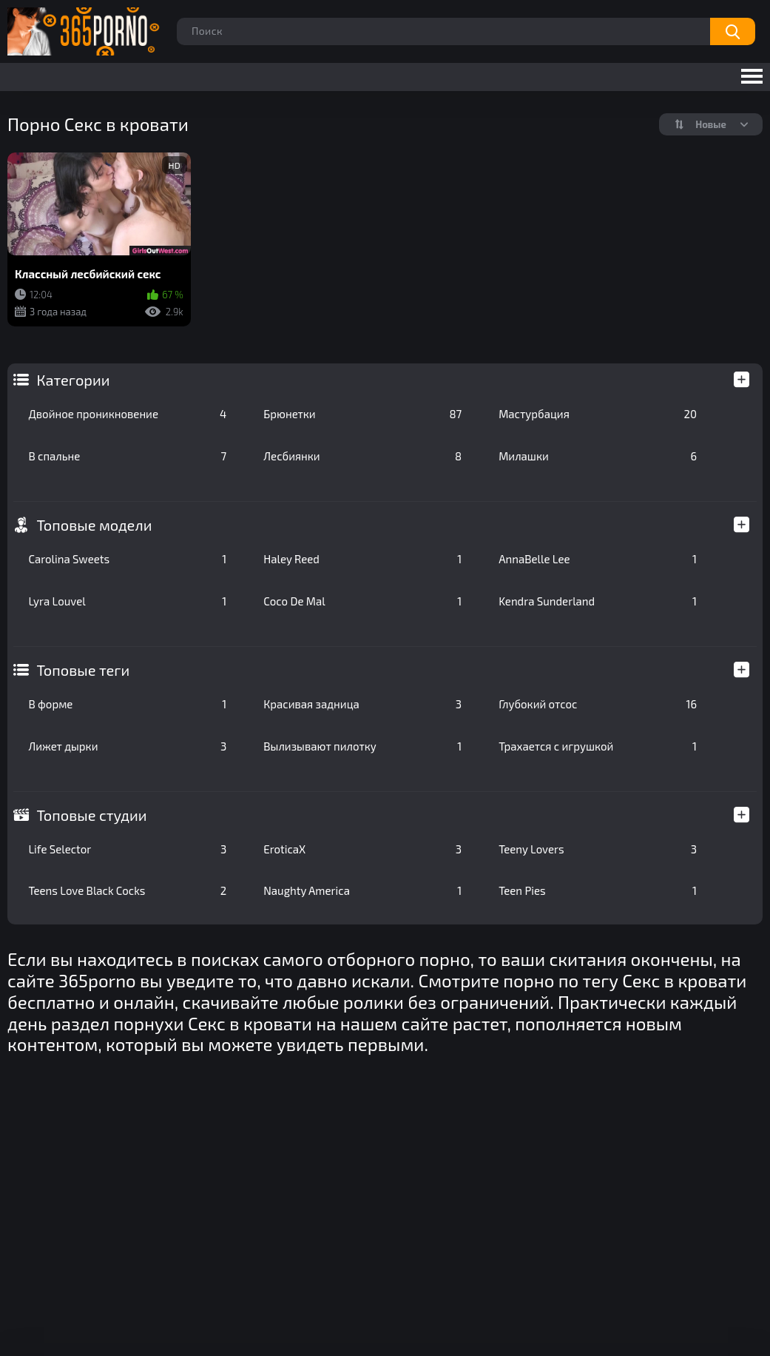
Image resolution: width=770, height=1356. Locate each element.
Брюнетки (362, 413)
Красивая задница (362, 704)
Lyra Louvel (127, 601)
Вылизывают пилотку (362, 746)
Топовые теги (82, 670)
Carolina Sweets (127, 558)
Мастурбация (598, 413)
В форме (127, 704)
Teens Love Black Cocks (127, 890)
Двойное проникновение (127, 413)
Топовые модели (94, 525)
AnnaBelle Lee (598, 558)
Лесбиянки (362, 456)
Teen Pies (598, 890)
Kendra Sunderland (598, 601)
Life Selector (127, 849)
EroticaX (362, 849)
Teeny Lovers (598, 849)
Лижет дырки (127, 746)
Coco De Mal (362, 601)
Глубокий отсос (598, 704)
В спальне (127, 456)
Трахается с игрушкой (598, 746)
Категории (72, 380)
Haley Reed (362, 558)
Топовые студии (91, 815)
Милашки (598, 456)
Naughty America (362, 890)
